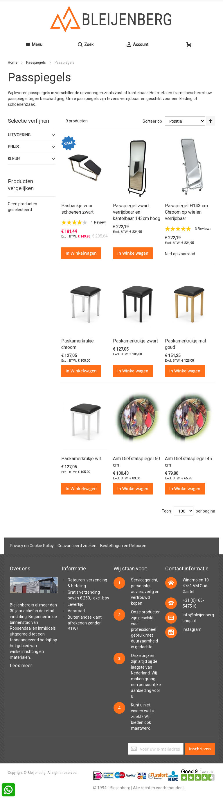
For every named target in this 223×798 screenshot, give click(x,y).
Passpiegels (36, 62)
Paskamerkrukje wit (81, 458)
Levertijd (75, 604)
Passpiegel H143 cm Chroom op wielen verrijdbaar (186, 212)
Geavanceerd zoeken (76, 545)
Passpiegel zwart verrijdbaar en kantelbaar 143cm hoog (136, 212)
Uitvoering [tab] (19, 135)
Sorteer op (152, 121)
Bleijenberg (20, 605)
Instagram (192, 629)
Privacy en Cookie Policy (32, 545)
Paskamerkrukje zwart (135, 341)
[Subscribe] (200, 749)
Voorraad (76, 610)
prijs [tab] (13, 146)
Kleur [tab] (14, 158)
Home (13, 62)
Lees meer (21, 665)
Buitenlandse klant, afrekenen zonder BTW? (85, 623)
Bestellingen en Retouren (123, 545)
